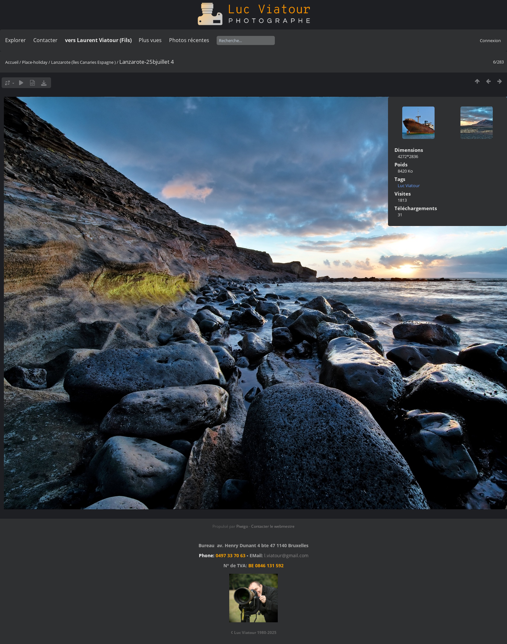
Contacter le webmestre (273, 526)
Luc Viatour (409, 185)
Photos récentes (189, 40)
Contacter (45, 40)
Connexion (490, 40)
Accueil (11, 62)
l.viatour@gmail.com (286, 555)
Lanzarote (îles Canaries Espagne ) (83, 62)
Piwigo (242, 526)
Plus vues (150, 40)
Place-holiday (35, 62)
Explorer (15, 40)
